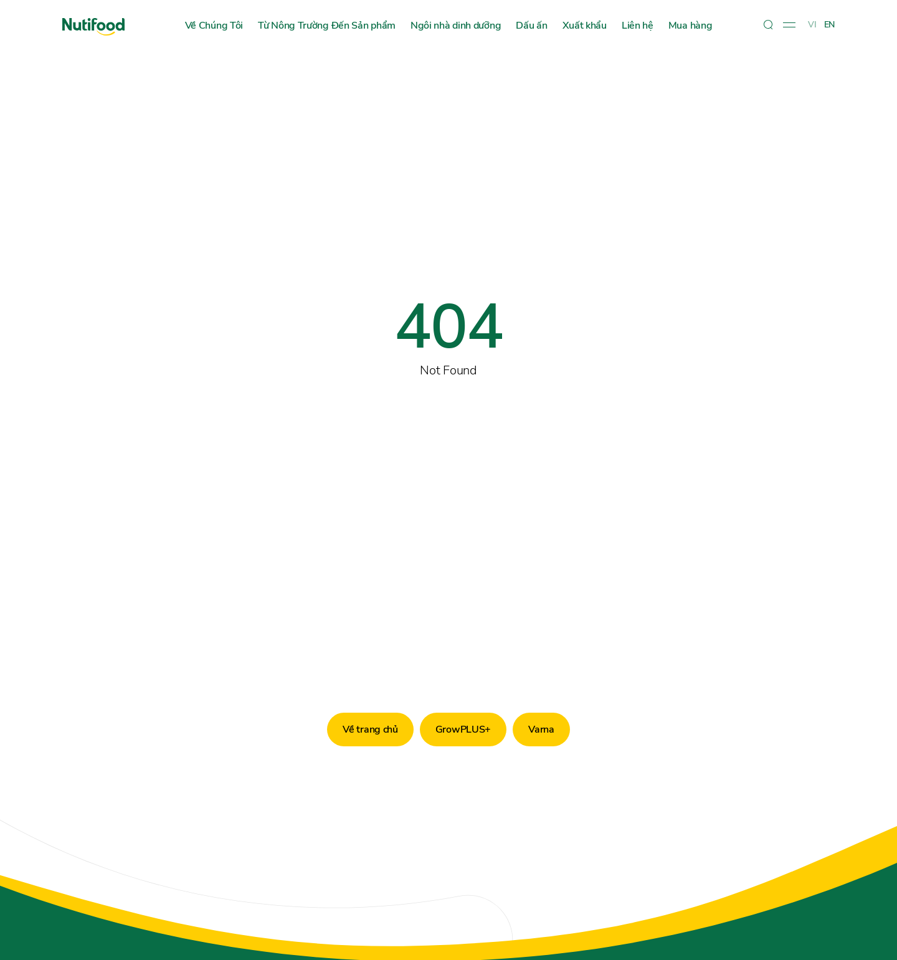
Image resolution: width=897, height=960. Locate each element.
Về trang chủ (370, 729)
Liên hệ (637, 25)
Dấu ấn (531, 25)
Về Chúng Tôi (214, 25)
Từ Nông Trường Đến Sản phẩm (327, 25)
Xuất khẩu (584, 25)
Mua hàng (690, 25)
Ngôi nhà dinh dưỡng (456, 25)
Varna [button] (541, 729)
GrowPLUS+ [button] (463, 729)
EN (829, 25)
